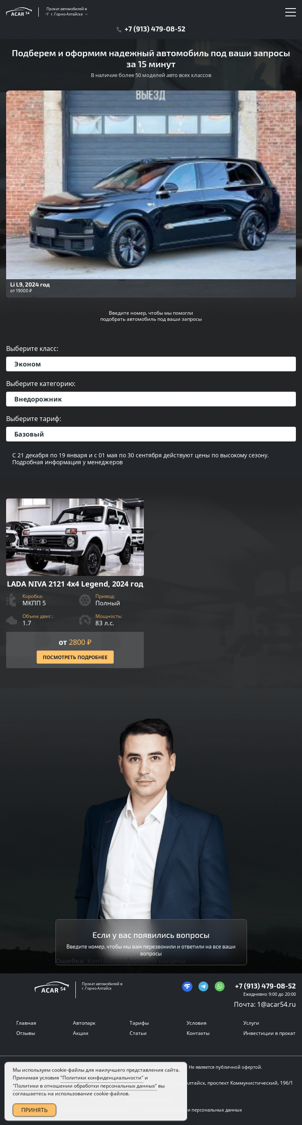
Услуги (251, 1023)
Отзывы (25, 1033)
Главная (26, 1023)
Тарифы (139, 1023)
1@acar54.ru (276, 1004)
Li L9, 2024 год (30, 284)
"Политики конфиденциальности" (101, 1080)
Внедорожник (38, 399)
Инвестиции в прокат (269, 1033)
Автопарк (84, 1023)
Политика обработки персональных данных (193, 1110)
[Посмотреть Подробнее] (75, 583)
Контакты (198, 1033)
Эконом (27, 364)
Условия (197, 1023)
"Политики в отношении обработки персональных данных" (85, 1088)
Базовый (29, 434)
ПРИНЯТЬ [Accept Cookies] (34, 1112)
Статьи (138, 1033)
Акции (80, 1033)
